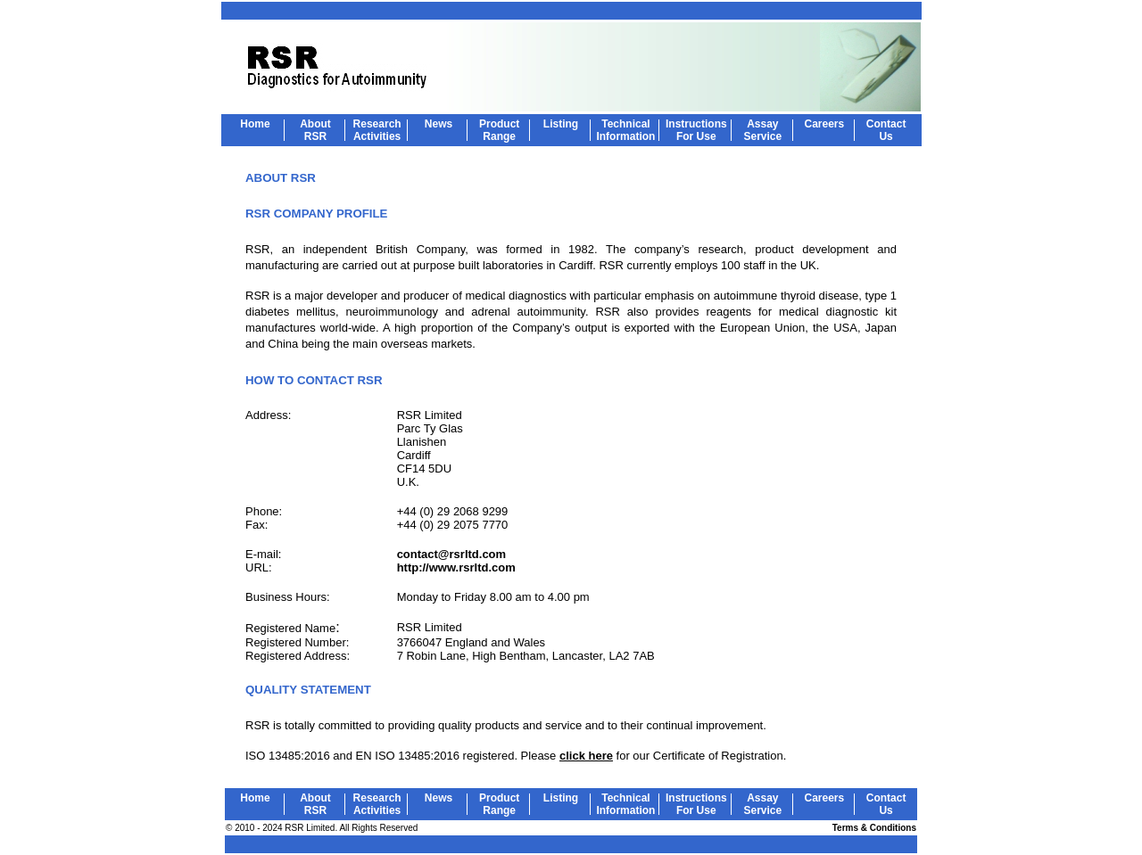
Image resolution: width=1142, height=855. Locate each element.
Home (254, 124)
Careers (825, 124)
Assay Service (762, 130)
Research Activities (377, 130)
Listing (560, 124)
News (438, 124)
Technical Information (625, 130)
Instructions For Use (696, 130)
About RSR (315, 130)
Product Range (499, 130)
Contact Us (886, 130)
